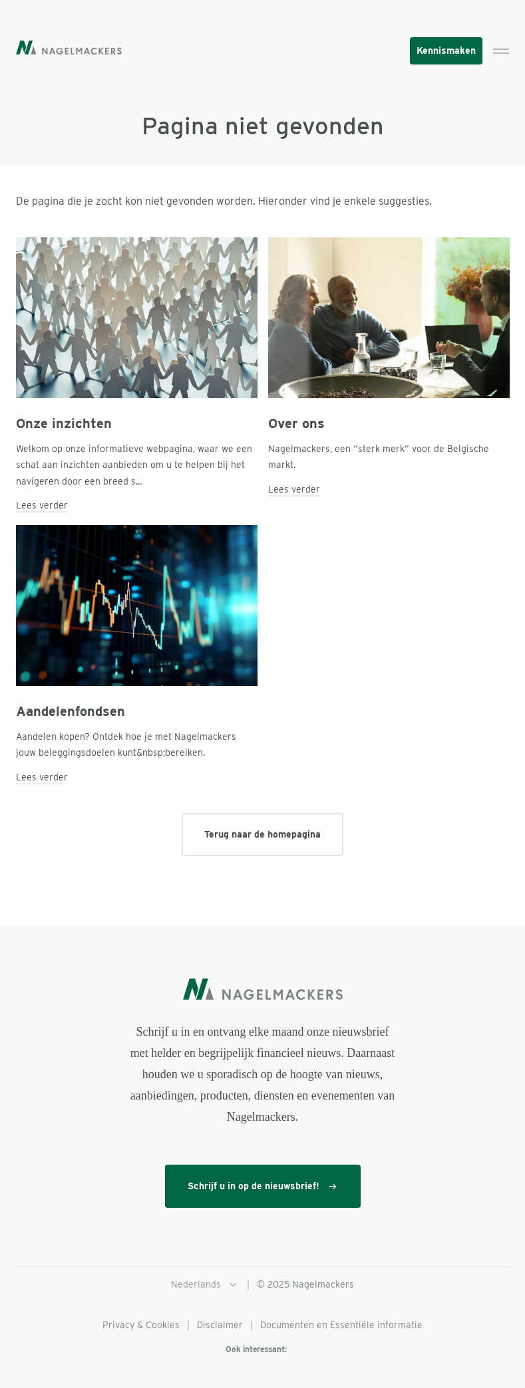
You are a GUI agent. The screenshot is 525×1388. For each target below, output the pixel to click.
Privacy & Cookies (141, 1325)
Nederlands (205, 1285)
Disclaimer (220, 1325)
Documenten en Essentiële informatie (341, 1325)
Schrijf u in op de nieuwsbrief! (263, 1186)
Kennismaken (446, 50)
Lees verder (42, 505)
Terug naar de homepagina (262, 834)
